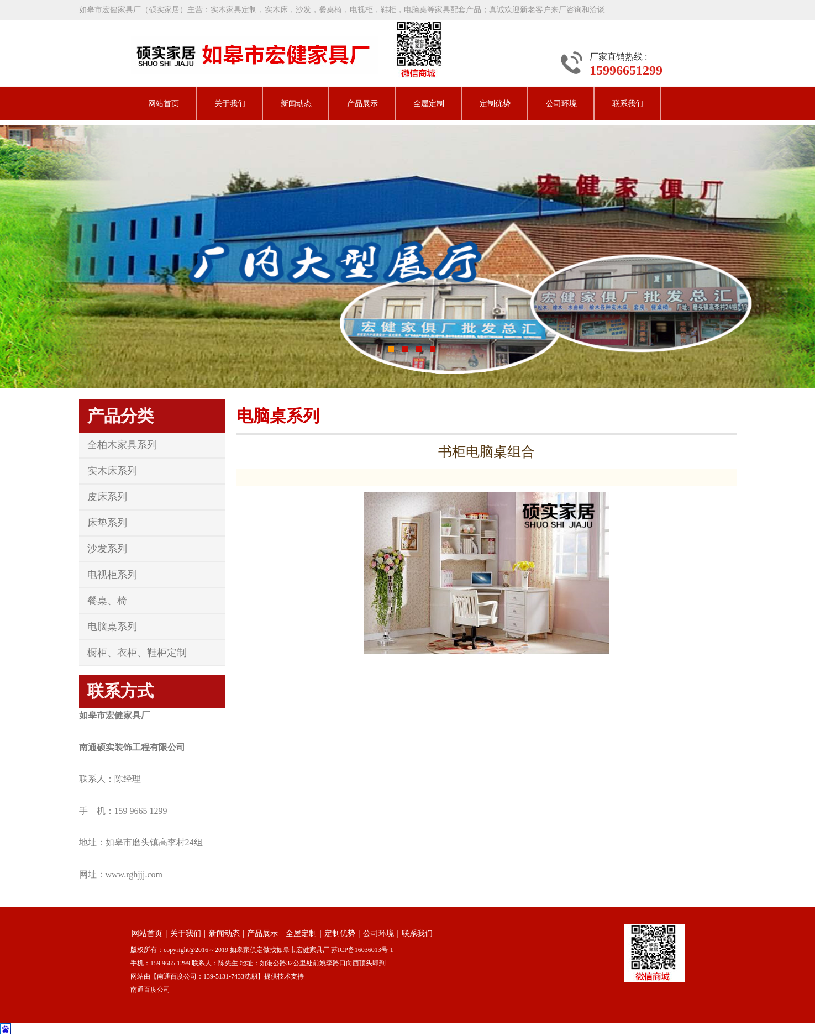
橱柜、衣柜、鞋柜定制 (137, 652)
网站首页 (163, 103)
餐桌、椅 (107, 600)
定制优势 (495, 103)
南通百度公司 (150, 989)
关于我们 (229, 103)
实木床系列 (112, 470)
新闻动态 (296, 103)
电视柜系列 (112, 574)
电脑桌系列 (112, 626)
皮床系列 (107, 496)
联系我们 (627, 103)
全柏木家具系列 (122, 444)
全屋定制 (428, 103)
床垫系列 (107, 522)
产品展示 (362, 103)
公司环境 (561, 103)
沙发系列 (107, 548)
